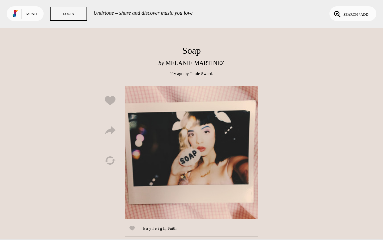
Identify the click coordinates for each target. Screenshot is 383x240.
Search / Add (350, 14)
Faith (172, 228)
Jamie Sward (201, 73)
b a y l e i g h (154, 228)
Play (191, 152)
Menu (31, 14)
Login (68, 14)
